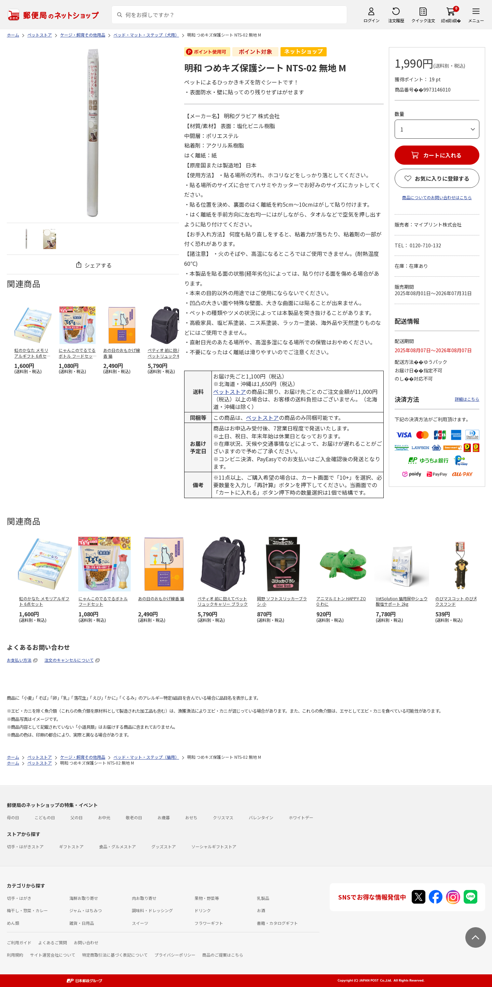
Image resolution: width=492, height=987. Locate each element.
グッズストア (163, 846)
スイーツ (140, 923)
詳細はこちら (467, 399)
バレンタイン (261, 817)
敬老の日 (134, 817)
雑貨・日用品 (81, 923)
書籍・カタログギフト (277, 923)
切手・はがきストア (25, 846)
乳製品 (263, 898)
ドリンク (202, 910)
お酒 (261, 910)
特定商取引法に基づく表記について (115, 955)
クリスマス (223, 817)
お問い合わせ (86, 942)
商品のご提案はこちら (222, 955)
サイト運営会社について (52, 955)
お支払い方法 (19, 660)
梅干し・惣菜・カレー (27, 910)
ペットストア (229, 391)
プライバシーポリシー (174, 955)
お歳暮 (164, 817)
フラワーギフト (208, 923)
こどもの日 (45, 817)
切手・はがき (19, 898)
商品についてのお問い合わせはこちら (437, 197)
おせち (191, 817)
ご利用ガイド (19, 942)
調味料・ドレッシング (152, 910)
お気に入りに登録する (442, 178)
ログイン (371, 20)
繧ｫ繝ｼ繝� (451, 20)
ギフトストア (71, 846)
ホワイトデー (301, 817)
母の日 (13, 817)
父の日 (76, 817)
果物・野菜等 (206, 898)
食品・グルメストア (117, 846)
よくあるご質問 (52, 942)
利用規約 (15, 955)
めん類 (13, 923)
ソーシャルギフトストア (213, 846)
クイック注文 (423, 20)
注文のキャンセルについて (69, 660)
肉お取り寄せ (144, 898)
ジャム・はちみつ (85, 910)
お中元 (104, 817)
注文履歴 (396, 20)
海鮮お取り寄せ (83, 898)
